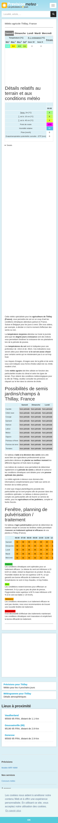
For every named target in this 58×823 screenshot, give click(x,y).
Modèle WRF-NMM (9, 768)
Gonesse (29, 737)
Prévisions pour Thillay (29, 686)
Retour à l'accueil (20, 5)
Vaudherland (29, 717)
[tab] (9, 33)
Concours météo (8, 781)
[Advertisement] (29, 66)
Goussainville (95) (29, 727)
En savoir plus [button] (13, 810)
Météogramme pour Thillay (29, 695)
